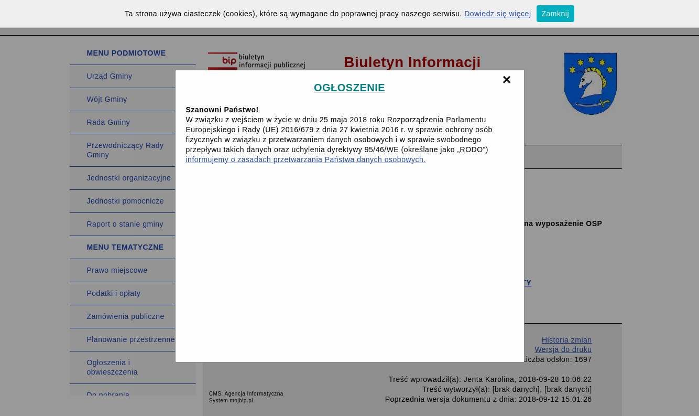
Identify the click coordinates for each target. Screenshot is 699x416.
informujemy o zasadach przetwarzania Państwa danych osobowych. (306, 159)
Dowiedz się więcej (497, 13)
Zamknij (556, 13)
